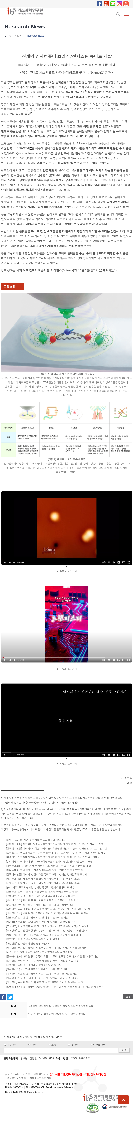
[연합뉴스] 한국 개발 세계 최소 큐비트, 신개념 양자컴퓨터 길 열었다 (42, 891)
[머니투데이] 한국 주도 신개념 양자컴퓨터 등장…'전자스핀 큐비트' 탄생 (44, 870)
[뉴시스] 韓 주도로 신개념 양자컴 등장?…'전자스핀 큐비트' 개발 (40, 887)
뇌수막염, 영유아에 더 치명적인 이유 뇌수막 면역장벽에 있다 (61, 1006)
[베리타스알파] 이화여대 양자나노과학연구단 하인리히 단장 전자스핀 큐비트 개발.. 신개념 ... (56, 844)
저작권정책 (40, 1074)
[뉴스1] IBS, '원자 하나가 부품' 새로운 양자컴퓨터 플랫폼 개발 (39, 952)
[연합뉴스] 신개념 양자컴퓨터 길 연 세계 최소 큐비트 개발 (37, 917)
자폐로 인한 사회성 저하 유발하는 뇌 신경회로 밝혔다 (57, 1014)
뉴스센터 (19, 35)
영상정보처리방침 (16, 1078)
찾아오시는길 (12, 1074)
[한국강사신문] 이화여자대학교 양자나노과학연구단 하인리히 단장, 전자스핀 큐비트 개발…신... (57, 848)
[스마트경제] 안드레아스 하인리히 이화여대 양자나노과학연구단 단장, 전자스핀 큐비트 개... (55, 852)
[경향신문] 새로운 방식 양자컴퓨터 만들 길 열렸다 (33, 939)
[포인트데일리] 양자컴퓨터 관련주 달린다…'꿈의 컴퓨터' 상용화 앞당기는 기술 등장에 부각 (55, 986)
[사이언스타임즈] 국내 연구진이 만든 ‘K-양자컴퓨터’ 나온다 (38, 969)
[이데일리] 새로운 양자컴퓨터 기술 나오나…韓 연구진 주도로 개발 (41, 973)
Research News (35, 35)
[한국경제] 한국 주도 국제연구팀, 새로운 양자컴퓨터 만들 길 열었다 (42, 978)
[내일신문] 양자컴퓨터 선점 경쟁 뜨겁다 (27, 943)
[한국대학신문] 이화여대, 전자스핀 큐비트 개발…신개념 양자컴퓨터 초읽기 (46, 874)
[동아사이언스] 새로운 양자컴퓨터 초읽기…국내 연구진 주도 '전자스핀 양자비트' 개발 (52, 956)
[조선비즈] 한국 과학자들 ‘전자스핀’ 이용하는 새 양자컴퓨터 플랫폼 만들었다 (47, 926)
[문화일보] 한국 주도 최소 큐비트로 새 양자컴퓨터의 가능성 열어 (41, 896)
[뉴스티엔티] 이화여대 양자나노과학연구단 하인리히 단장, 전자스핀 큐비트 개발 (49, 861)
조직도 (26, 1074)
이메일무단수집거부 (40, 1078)
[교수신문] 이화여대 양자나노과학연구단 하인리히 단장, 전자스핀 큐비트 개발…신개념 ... (54, 857)
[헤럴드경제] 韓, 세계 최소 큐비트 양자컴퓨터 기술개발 (35, 839)
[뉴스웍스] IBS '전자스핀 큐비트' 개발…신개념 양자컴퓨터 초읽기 (41, 904)
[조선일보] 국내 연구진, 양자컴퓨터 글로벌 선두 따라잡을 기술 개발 (42, 960)
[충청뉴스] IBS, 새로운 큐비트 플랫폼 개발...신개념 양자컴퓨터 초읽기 (44, 878)
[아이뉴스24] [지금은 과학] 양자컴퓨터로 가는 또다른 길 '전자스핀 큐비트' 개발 (48, 865)
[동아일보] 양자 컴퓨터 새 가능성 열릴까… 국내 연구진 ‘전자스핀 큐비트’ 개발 (48, 908)
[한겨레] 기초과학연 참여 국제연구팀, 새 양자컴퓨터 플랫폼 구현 (41, 921)
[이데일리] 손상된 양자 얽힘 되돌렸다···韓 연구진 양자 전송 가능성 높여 (44, 982)
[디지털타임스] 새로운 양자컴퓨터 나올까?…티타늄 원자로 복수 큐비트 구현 (47, 913)
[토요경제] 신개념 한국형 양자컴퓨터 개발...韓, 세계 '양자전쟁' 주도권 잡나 (46, 930)
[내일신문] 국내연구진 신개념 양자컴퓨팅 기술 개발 (33, 965)
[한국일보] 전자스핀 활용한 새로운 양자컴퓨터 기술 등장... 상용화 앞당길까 (46, 947)
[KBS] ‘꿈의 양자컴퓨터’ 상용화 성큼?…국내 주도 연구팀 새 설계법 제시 (44, 934)
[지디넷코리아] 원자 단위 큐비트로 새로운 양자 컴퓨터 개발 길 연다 (42, 900)
